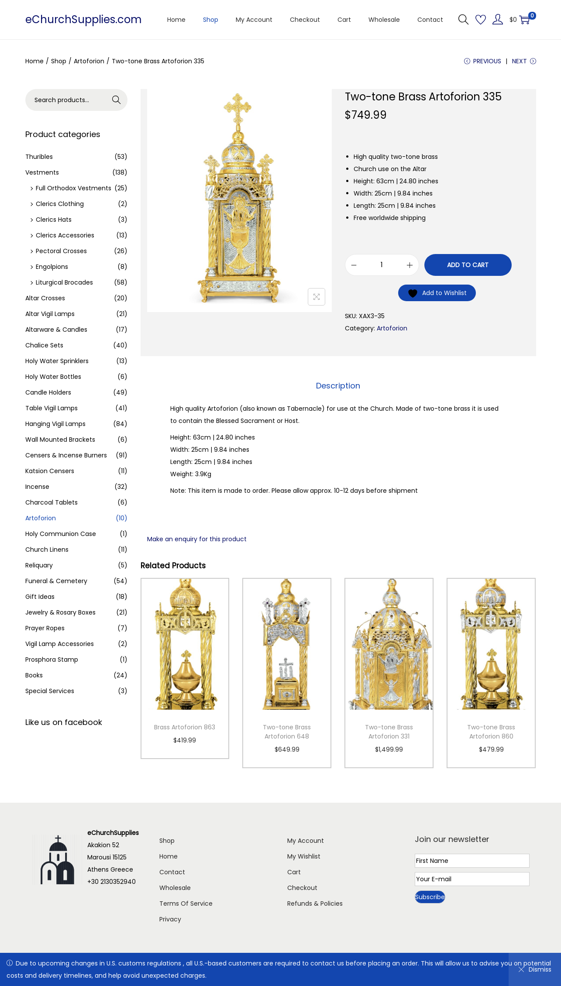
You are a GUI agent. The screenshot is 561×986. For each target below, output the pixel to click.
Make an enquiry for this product (197, 539)
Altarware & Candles (56, 329)
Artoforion (89, 61)
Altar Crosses (45, 298)
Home (34, 61)
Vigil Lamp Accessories (59, 643)
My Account (305, 840)
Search (116, 100)
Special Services (49, 691)
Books (34, 675)
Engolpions (52, 266)
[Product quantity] (382, 265)
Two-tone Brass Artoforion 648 (287, 732)
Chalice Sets (44, 345)
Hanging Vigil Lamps (55, 423)
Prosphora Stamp (51, 659)
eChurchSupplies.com (83, 19)
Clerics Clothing (60, 203)
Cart (294, 872)
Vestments (42, 172)
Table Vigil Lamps (51, 408)
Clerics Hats (54, 219)
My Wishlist (303, 856)
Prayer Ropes (45, 628)
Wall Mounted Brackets (60, 439)
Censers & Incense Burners (66, 455)
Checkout (302, 887)
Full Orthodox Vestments (73, 188)
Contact (172, 872)
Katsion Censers (49, 471)
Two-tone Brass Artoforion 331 (389, 732)
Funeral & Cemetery (56, 581)
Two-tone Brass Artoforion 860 (491, 732)
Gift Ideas (40, 596)
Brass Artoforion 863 (184, 727)
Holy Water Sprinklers (57, 361)
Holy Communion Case (60, 533)
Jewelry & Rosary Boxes (60, 612)
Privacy (170, 919)
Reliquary (39, 565)
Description (338, 385)
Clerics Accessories (65, 235)
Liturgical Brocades (64, 282)
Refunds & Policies (315, 903)
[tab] (338, 386)
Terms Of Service (186, 903)
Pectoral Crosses (61, 251)
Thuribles (39, 156)
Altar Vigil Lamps (50, 313)
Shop (58, 61)
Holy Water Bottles (53, 376)
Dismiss (534, 969)
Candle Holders (48, 392)
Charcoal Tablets (51, 502)
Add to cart (468, 265)
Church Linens (47, 549)
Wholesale (175, 887)
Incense (37, 486)
